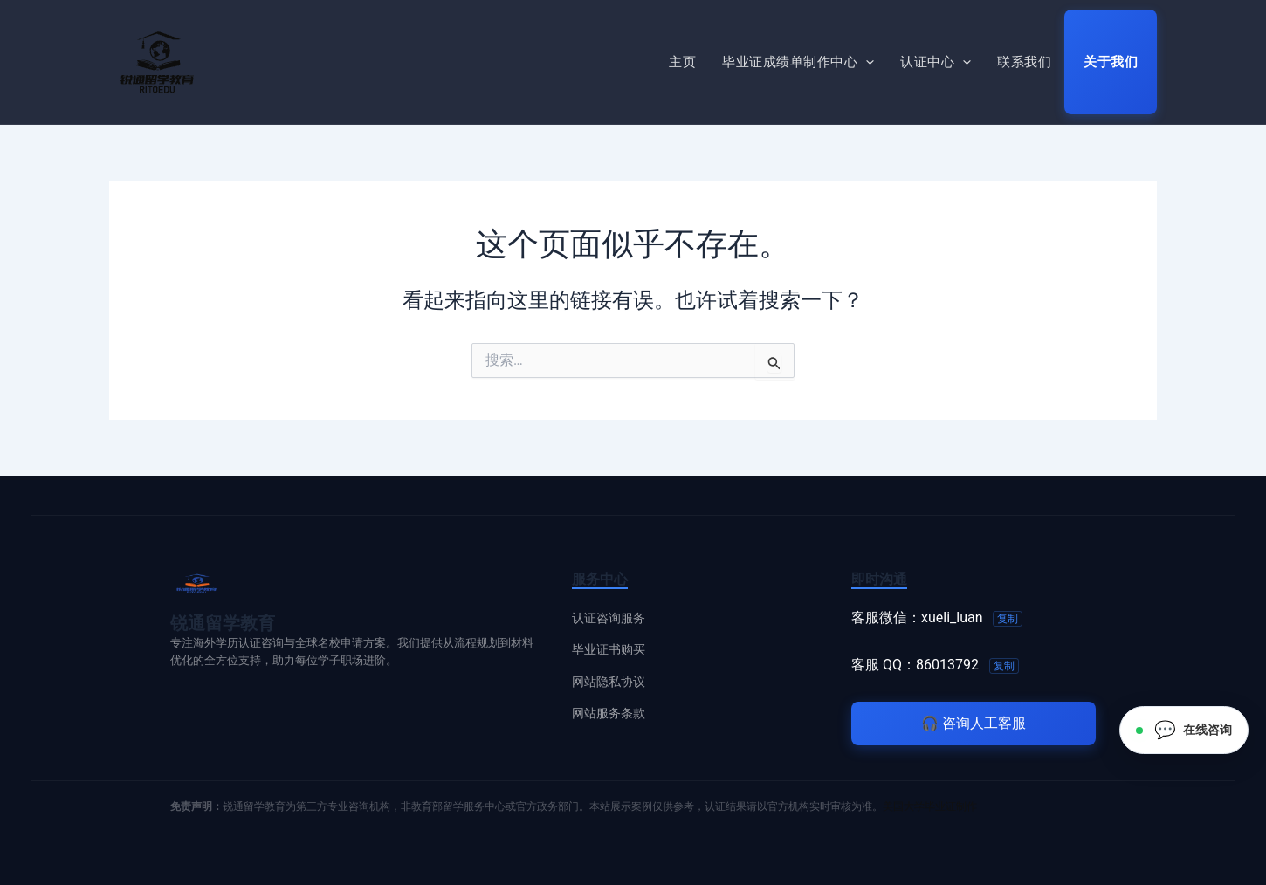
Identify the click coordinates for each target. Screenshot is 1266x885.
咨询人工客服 (973, 723)
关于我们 (1111, 62)
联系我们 (1024, 62)
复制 (1007, 619)
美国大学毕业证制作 (930, 806)
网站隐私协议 (608, 682)
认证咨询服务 (608, 618)
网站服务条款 (608, 713)
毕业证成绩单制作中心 (798, 62)
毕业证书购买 (608, 649)
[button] (865, 62)
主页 (682, 62)
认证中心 (935, 62)
